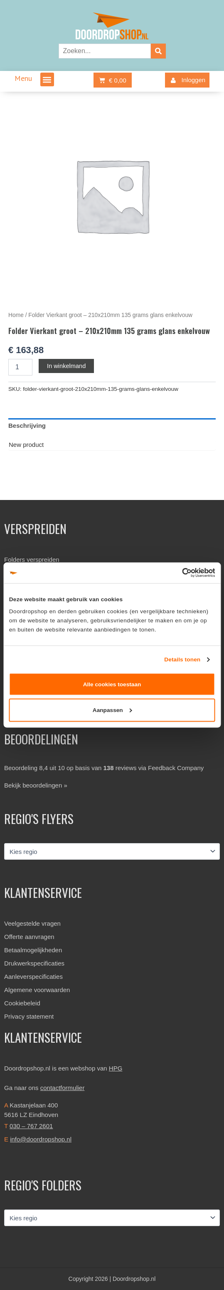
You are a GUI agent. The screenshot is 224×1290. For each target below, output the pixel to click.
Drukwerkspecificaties (34, 963)
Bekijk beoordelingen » (35, 785)
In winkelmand (66, 366)
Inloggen (186, 80)
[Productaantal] (20, 367)
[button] (47, 79)
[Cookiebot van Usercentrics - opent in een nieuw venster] (178, 573)
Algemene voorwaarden (37, 989)
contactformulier (62, 1087)
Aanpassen (112, 710)
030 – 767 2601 (31, 1125)
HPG (116, 1068)
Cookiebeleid (22, 1003)
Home (16, 315)
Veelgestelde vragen (32, 923)
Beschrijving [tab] (27, 425)
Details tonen (182, 659)
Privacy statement (29, 1016)
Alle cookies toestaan (112, 684)
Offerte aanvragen (29, 936)
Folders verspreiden (31, 559)
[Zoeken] (158, 51)
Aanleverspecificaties (33, 976)
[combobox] (105, 51)
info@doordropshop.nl (40, 1139)
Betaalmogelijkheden (33, 949)
